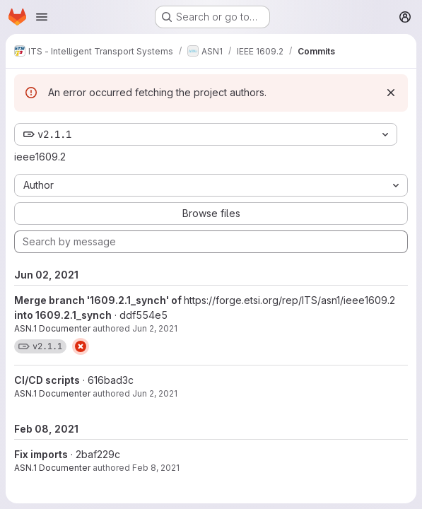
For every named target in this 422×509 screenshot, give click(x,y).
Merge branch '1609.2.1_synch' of (99, 300)
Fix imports (41, 454)
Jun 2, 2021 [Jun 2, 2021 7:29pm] (154, 328)
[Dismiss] (390, 92)
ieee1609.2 (40, 157)
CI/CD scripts (47, 380)
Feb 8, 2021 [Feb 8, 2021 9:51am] (156, 467)
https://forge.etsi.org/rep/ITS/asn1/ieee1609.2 (289, 300)
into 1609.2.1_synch (63, 315)
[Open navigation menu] (41, 17)
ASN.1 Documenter (52, 328)
